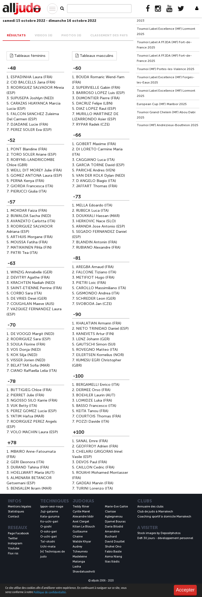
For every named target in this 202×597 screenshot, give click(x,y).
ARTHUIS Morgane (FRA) (32, 237)
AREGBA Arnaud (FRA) (95, 267)
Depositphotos (170, 533)
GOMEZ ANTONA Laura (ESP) (36, 175)
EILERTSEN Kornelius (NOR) (100, 355)
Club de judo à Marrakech (155, 511)
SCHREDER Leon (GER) (96, 298)
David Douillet (115, 541)
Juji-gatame (49, 511)
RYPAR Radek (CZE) (93, 124)
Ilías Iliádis (112, 561)
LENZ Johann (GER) (93, 339)
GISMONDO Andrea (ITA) (97, 293)
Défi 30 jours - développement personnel (165, 538)
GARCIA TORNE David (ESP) (100, 165)
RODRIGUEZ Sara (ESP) (30, 339)
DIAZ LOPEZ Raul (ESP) (96, 108)
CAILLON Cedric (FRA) (95, 467)
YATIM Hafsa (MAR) (27, 416)
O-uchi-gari (48, 536)
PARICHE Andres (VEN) (95, 170)
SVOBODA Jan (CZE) (94, 304)
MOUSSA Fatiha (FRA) (29, 242)
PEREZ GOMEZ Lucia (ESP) (34, 411)
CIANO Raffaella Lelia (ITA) (34, 370)
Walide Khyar (82, 541)
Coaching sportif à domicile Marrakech (164, 516)
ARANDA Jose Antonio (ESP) (100, 226)
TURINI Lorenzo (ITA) (94, 488)
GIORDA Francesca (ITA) (32, 186)
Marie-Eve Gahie (116, 506)
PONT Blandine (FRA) (29, 149)
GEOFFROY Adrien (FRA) (97, 446)
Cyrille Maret (81, 511)
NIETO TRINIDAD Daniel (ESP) (102, 328)
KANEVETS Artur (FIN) (95, 334)
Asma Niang (113, 556)
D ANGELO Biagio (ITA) (96, 181)
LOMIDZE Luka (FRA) (94, 400)
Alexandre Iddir (83, 516)
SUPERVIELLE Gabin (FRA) (98, 87)
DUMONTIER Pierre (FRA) (98, 98)
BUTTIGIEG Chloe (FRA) (31, 390)
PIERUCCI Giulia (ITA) (29, 191)
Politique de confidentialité (50, 592)
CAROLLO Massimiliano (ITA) (101, 288)
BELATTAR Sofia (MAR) (30, 365)
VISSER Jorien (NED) (28, 360)
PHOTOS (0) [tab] (71, 35)
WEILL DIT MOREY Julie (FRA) (36, 170)
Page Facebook (18, 533)
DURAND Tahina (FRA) (30, 467)
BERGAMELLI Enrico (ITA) (97, 384)
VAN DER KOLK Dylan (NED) (100, 175)
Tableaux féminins (28, 55)
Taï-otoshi (47, 541)
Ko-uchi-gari (49, 521)
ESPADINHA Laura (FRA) (31, 77)
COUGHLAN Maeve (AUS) (32, 304)
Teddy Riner (81, 506)
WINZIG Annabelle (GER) (31, 272)
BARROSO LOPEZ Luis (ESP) (100, 93)
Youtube (13, 548)
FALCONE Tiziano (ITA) (96, 272)
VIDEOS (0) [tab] (43, 35)
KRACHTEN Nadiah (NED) (33, 282)
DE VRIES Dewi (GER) (29, 298)
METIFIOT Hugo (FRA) (95, 277)
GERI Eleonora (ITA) (27, 462)
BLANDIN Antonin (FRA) (96, 242)
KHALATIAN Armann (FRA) (98, 323)
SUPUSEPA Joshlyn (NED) (32, 98)
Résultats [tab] (16, 35)
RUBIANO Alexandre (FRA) (98, 247)
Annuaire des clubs (150, 506)
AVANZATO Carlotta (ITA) (33, 221)
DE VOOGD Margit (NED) (32, 334)
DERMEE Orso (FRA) (93, 390)
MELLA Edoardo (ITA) (94, 205)
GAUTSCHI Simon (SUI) (95, 344)
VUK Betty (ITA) (24, 405)
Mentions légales (19, 506)
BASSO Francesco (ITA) (96, 405)
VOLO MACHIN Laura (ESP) (34, 432)
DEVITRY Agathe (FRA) (30, 277)
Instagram (15, 543)
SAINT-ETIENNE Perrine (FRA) (36, 288)
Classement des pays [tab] (109, 35)
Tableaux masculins (94, 55)
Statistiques (16, 511)
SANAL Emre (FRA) (92, 441)
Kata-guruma (49, 516)
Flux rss (13, 553)
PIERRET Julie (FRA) (27, 395)
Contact (13, 516)
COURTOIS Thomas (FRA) (98, 416)
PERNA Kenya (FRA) (27, 181)
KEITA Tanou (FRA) (92, 411)
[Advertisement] (167, 162)
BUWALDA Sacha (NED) (31, 216)
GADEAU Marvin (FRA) (94, 483)
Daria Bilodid (114, 526)
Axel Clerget (81, 521)
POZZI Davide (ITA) (92, 421)
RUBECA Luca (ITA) (92, 210)
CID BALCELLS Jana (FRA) (33, 82)
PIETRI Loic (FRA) (91, 282)
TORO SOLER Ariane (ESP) (33, 154)
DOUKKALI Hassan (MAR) (98, 216)
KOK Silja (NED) (24, 355)
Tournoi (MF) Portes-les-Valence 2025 (165, 69)
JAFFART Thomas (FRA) (96, 186)
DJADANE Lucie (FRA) (29, 124)
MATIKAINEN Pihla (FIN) (31, 247)
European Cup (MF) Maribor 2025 (162, 104)
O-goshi (46, 526)
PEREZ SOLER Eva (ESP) (31, 129)
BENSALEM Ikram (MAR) (31, 488)
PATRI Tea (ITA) (24, 252)
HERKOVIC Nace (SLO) (96, 221)
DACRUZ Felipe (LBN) (94, 103)
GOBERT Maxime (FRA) (96, 144)
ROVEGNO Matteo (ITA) (97, 349)
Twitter (13, 538)
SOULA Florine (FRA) (28, 344)
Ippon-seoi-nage (51, 506)
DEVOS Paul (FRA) (91, 462)
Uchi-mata (47, 546)
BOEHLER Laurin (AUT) (95, 395)
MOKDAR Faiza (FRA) (29, 210)
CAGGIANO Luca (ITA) (95, 159)
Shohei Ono (113, 546)
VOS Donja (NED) (26, 349)
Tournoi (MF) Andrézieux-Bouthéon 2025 (167, 125)
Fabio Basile (113, 551)
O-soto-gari (48, 531)
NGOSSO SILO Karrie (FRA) (34, 400)
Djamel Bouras (115, 521)
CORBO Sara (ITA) (26, 293)
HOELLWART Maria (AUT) (32, 472)
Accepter (185, 590)
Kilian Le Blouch (84, 526)
